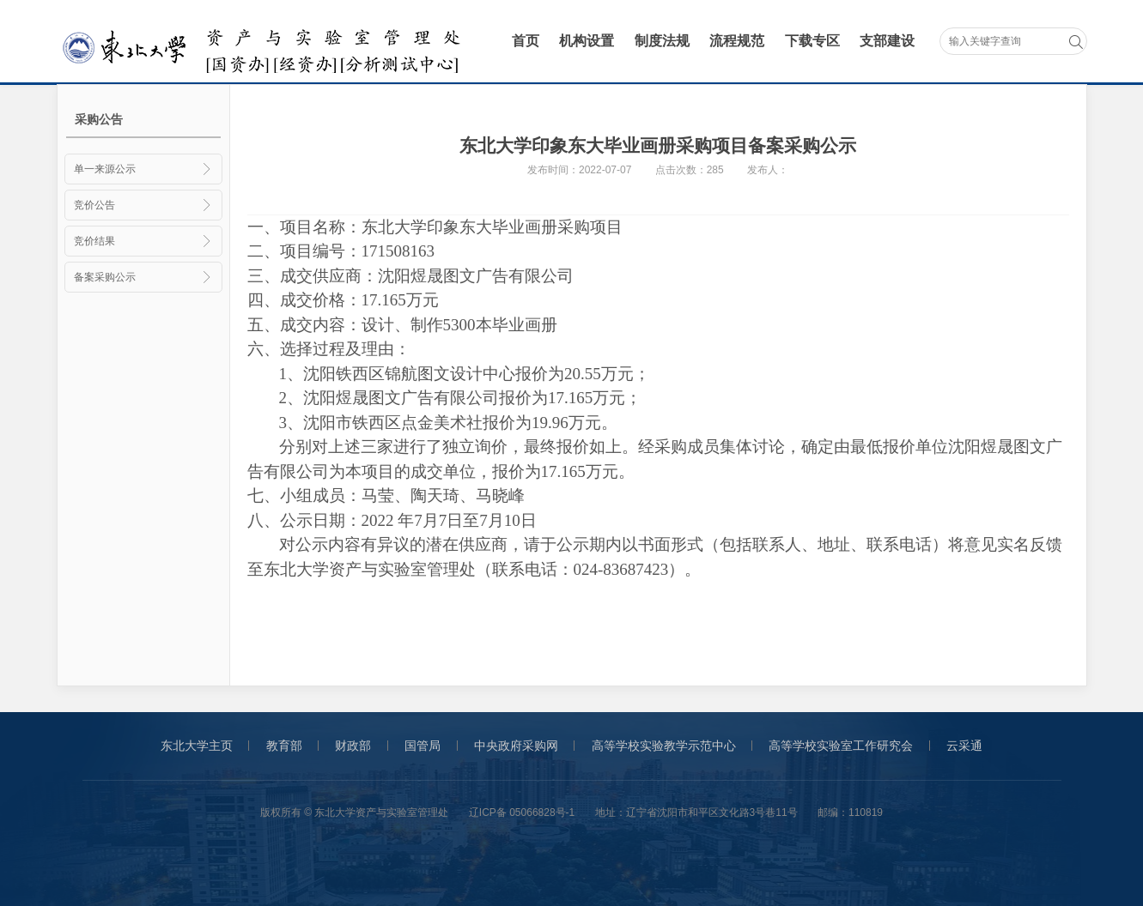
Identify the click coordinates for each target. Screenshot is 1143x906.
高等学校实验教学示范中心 (664, 745)
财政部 (353, 745)
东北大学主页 (197, 745)
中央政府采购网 (516, 745)
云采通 (964, 745)
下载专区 (812, 40)
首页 (525, 40)
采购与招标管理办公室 (265, 42)
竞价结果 (143, 241)
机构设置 (586, 40)
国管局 (422, 745)
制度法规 (662, 40)
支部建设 (887, 40)
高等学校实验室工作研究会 (841, 745)
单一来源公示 (143, 169)
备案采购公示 (143, 277)
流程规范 (736, 40)
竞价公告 (143, 205)
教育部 (284, 745)
